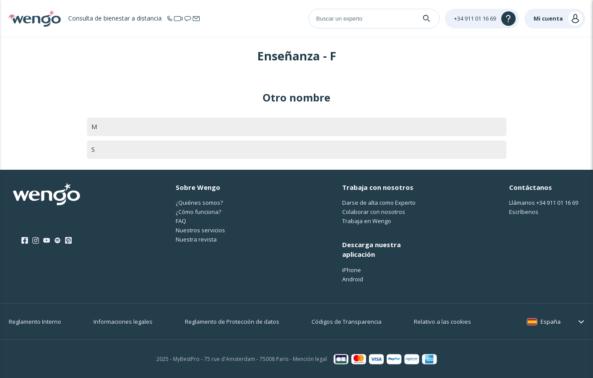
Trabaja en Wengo (366, 221)
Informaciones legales (123, 322)
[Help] (482, 18)
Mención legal (310, 359)
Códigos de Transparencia (346, 322)
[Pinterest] (68, 241)
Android (352, 279)
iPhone (351, 270)
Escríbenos (523, 212)
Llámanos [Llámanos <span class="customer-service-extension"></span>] (543, 202)
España (551, 322)
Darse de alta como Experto (379, 202)
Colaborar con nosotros (373, 212)
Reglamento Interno (35, 322)
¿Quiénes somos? (199, 202)
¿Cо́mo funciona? (198, 212)
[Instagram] (35, 241)
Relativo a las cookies (442, 322)
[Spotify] (57, 241)
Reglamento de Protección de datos (232, 322)
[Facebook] (24, 241)
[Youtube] (46, 241)
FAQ (181, 221)
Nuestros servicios (200, 230)
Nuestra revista (196, 239)
